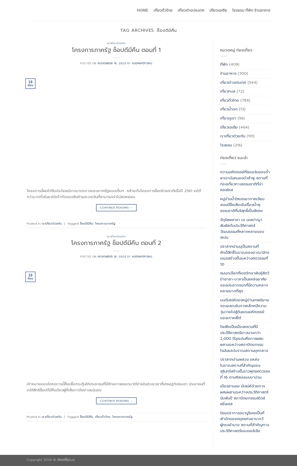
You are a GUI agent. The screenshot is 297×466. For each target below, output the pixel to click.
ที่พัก (224, 64)
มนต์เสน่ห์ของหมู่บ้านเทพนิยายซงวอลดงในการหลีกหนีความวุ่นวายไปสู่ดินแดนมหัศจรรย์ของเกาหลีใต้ (244, 309)
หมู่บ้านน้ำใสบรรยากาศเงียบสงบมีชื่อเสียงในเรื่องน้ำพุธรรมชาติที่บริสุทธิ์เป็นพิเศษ (242, 205)
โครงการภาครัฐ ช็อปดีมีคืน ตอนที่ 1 (116, 50)
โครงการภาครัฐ (105, 223)
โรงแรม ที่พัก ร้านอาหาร (251, 10)
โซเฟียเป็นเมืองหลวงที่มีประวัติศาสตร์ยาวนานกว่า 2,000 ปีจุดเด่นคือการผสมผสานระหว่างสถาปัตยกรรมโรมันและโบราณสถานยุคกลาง (244, 338)
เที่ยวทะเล (227, 91)
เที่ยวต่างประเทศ (191, 10)
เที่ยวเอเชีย (218, 10)
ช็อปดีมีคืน (86, 223)
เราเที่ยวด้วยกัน (116, 43)
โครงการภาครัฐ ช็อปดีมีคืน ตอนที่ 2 (116, 242)
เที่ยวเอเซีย (229, 127)
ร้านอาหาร (228, 73)
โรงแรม (226, 145)
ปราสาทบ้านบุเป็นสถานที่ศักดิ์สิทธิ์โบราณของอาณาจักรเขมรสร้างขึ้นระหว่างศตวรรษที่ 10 (244, 255)
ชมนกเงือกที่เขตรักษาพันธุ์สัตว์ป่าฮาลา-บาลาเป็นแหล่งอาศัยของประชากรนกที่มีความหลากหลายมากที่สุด (244, 282)
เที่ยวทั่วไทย (163, 10)
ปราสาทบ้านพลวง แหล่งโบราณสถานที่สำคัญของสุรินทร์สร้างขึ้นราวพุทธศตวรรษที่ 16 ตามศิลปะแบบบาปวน (245, 368)
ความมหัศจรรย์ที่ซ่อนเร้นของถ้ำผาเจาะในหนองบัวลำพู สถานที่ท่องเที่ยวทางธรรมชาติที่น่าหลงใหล (245, 181)
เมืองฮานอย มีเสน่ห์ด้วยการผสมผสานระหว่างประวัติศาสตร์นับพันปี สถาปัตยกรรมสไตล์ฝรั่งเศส (244, 395)
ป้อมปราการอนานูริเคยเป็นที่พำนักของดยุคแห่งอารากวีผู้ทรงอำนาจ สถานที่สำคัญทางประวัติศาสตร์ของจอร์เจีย (244, 422)
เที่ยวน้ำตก (229, 109)
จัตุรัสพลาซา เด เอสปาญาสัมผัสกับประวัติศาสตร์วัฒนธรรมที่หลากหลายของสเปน (242, 229)
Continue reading (116, 208)
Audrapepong (142, 63)
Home (142, 10)
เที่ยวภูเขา (228, 118)
